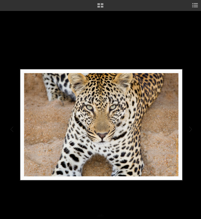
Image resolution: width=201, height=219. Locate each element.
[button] (100, 7)
